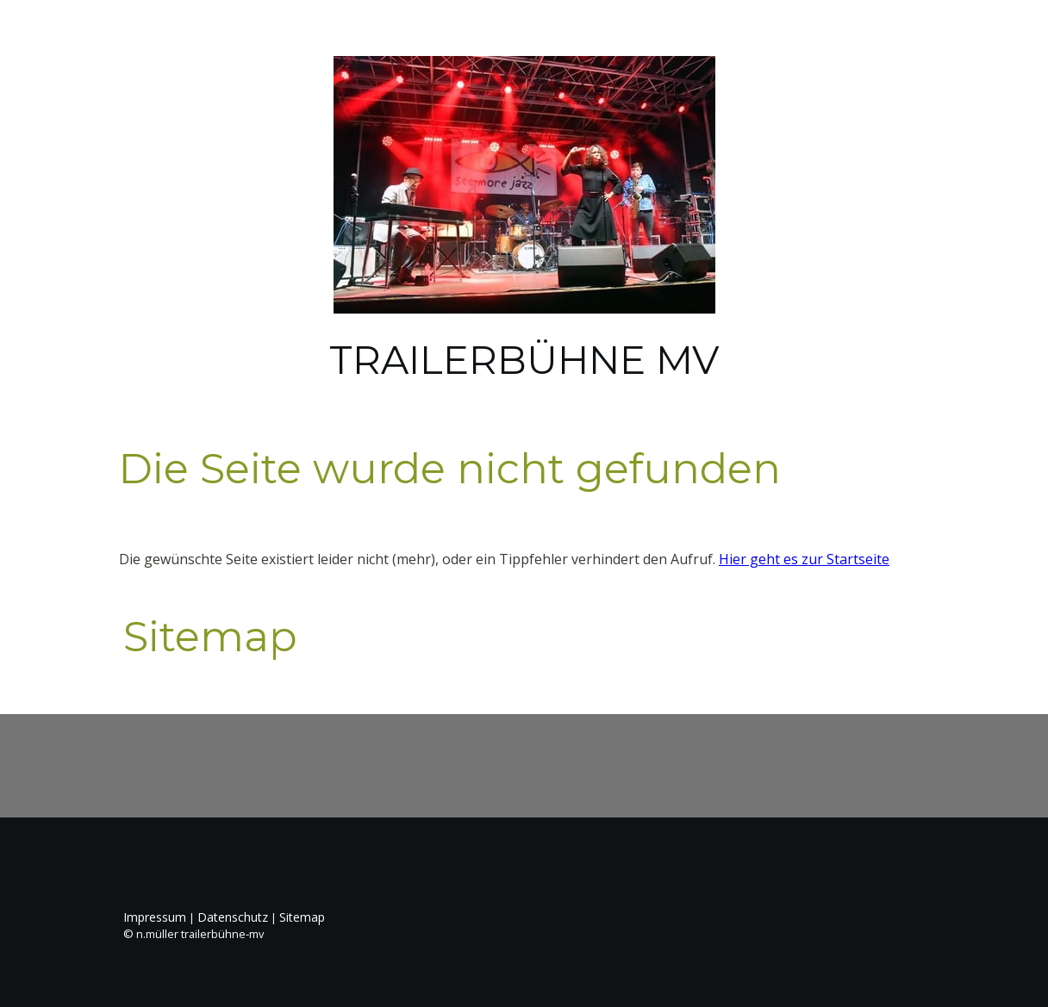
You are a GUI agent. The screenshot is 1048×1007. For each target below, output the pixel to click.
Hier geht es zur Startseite (804, 559)
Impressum (154, 917)
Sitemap (302, 917)
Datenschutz (232, 917)
